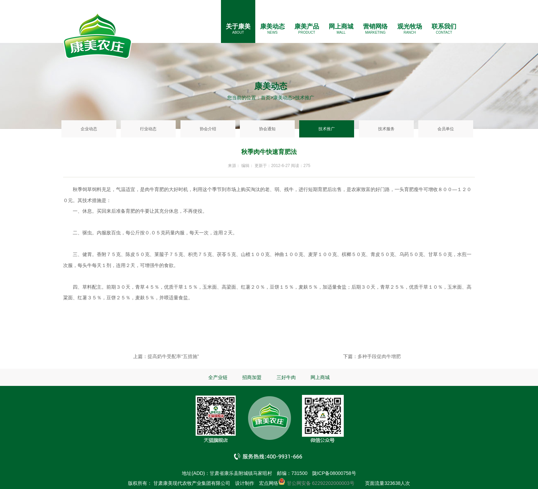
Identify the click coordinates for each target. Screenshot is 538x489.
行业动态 (148, 128)
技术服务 (386, 128)
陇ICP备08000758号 (334, 473)
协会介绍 (208, 128)
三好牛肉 (286, 377)
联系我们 (444, 26)
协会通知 (267, 128)
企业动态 (89, 128)
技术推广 (326, 128)
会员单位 (445, 128)
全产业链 (217, 377)
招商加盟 (251, 377)
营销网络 (375, 26)
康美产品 (306, 26)
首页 (265, 97)
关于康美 (238, 26)
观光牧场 (409, 26)
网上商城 (341, 26)
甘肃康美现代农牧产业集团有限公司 (191, 483)
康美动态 (272, 26)
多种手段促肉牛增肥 (379, 356)
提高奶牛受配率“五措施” (173, 356)
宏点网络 (268, 483)
